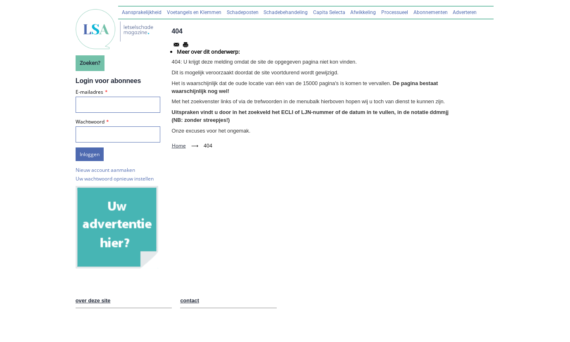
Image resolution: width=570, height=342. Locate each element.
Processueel (394, 12)
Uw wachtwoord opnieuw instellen (115, 178)
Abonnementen (430, 12)
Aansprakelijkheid (142, 12)
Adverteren (465, 12)
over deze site (93, 300)
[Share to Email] (176, 45)
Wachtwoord (90, 121)
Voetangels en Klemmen (194, 12)
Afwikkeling (363, 12)
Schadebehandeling (286, 12)
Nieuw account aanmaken (105, 169)
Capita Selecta (329, 12)
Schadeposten (243, 12)
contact (189, 300)
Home (179, 145)
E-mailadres (89, 91)
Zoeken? (90, 62)
